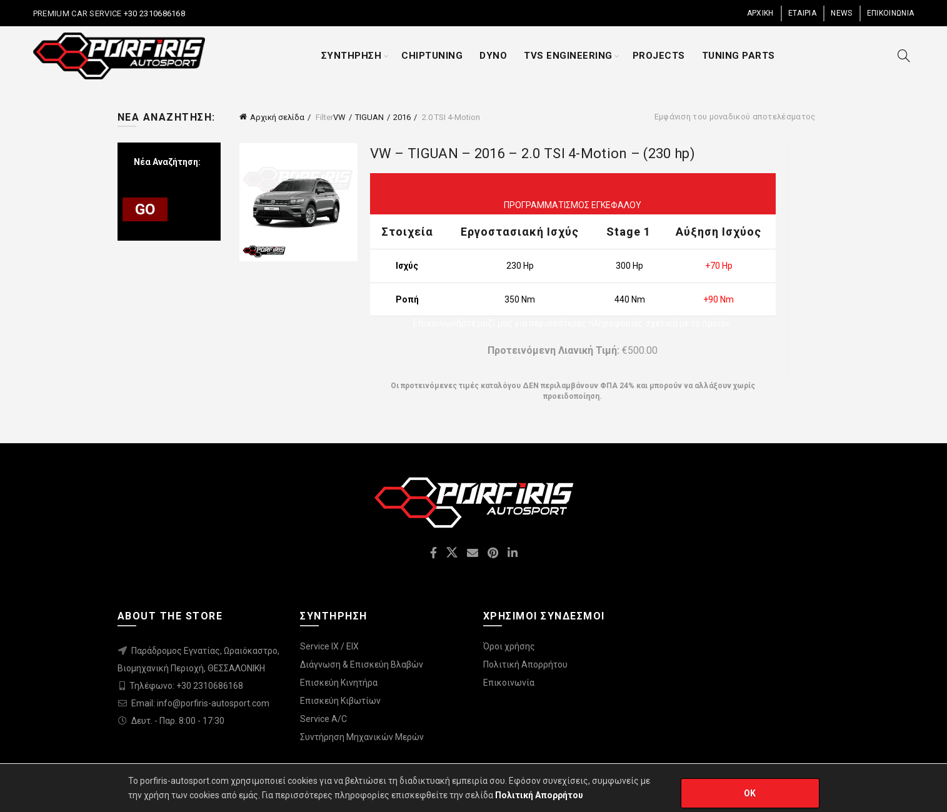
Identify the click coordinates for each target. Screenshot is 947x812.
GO (145, 209)
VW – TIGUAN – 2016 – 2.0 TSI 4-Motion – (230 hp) (532, 153)
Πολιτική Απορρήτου (525, 664)
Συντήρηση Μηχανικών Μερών (362, 737)
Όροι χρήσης (509, 646)
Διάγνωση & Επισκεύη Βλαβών (361, 664)
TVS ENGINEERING (568, 55)
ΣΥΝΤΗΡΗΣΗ (351, 55)
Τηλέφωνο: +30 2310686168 (186, 686)
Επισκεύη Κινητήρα (339, 683)
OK (750, 793)
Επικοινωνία (508, 683)
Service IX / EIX (329, 646)
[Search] (904, 55)
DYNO (493, 55)
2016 (402, 117)
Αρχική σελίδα (277, 117)
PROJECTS (659, 55)
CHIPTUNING (432, 55)
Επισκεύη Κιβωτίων (340, 701)
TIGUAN (369, 117)
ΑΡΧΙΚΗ (760, 13)
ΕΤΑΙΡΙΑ (802, 13)
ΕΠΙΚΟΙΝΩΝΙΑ (890, 13)
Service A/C (323, 719)
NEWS (841, 13)
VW (339, 117)
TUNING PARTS (738, 55)
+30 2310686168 (154, 13)
